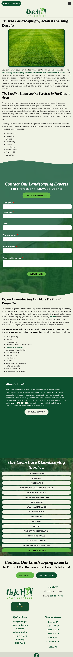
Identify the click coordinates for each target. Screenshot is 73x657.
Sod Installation (36, 541)
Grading (36, 478)
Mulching (36, 521)
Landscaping (36, 502)
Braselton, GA (53, 630)
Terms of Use (20, 636)
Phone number (10, 235)
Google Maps (20, 621)
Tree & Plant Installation (36, 545)
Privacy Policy (20, 632)
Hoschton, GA (53, 634)
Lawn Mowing (36, 512)
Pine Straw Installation (36, 531)
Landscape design (14, 347)
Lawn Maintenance (36, 507)
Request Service (11, 3)
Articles (20, 629)
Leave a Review (20, 625)
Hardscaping (36, 483)
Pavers (36, 526)
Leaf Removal (37, 517)
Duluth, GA (53, 637)
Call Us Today (46, 575)
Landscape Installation (36, 497)
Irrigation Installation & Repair (36, 488)
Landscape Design (36, 492)
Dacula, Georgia (36, 412)
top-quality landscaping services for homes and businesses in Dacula (34, 72)
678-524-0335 (23, 403)
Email (6, 224)
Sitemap (20, 639)
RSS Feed (20, 643)
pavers (53, 317)
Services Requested (13, 258)
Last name (8, 212)
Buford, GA (53, 622)
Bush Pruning (36, 473)
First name (8, 203)
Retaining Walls (36, 536)
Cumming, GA (53, 641)
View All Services (36, 550)
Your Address (10, 247)
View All (53, 647)
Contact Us (25, 575)
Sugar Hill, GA (53, 626)
